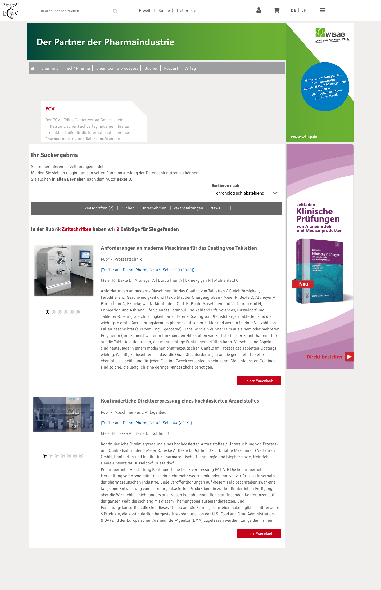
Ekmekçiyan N (198, 280)
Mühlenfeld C (226, 280)
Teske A (124, 433)
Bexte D (124, 280)
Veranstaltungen (188, 208)
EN (304, 10)
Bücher (127, 208)
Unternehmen (153, 208)
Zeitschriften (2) (99, 208)
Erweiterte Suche (154, 10)
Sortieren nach (225, 185)
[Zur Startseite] (33, 68)
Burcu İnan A (170, 280)
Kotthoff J (160, 433)
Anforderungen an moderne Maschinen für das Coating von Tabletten (179, 248)
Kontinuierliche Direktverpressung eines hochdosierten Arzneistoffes (180, 400)
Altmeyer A (145, 280)
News (215, 208)
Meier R (108, 280)
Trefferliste (186, 10)
